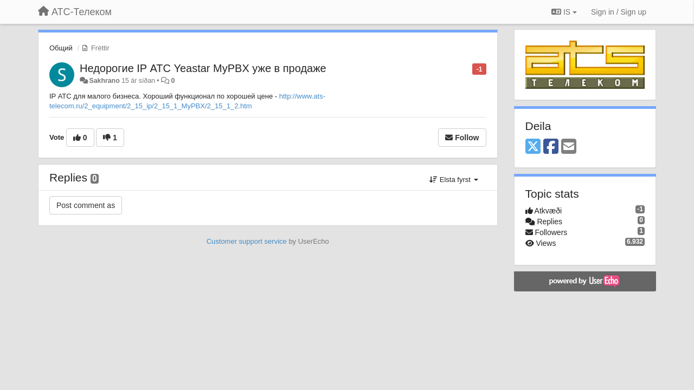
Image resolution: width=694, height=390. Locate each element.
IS (564, 12)
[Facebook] (550, 147)
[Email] (568, 147)
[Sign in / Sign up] (619, 12)
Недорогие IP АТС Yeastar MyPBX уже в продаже (203, 68)
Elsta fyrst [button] (453, 180)
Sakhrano (104, 80)
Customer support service (247, 241)
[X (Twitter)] (533, 147)
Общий (61, 48)
